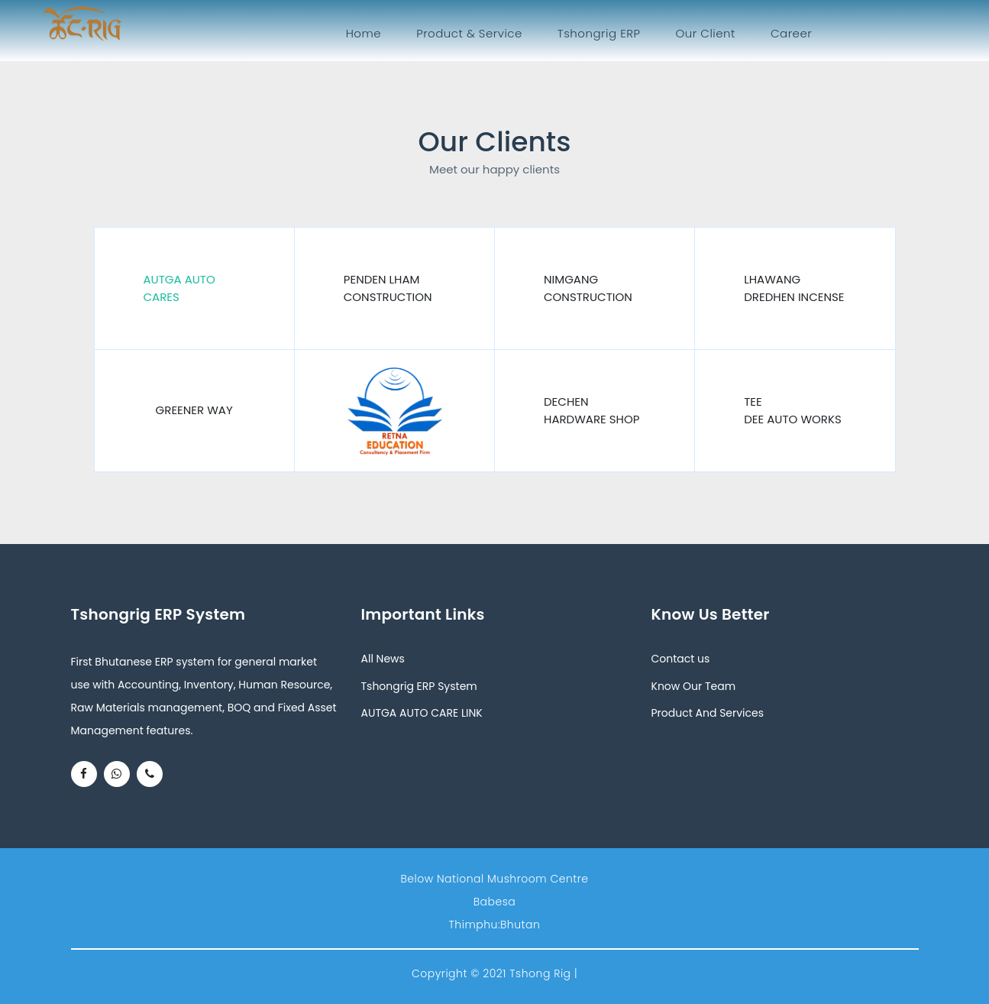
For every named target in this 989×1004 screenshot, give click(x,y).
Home (366, 32)
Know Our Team (693, 686)
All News (383, 658)
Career (791, 33)
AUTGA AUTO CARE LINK (422, 713)
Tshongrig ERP (599, 33)
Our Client (705, 33)
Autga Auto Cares (179, 288)
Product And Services (707, 713)
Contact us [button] (680, 658)
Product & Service (469, 33)
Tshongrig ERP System (419, 686)
